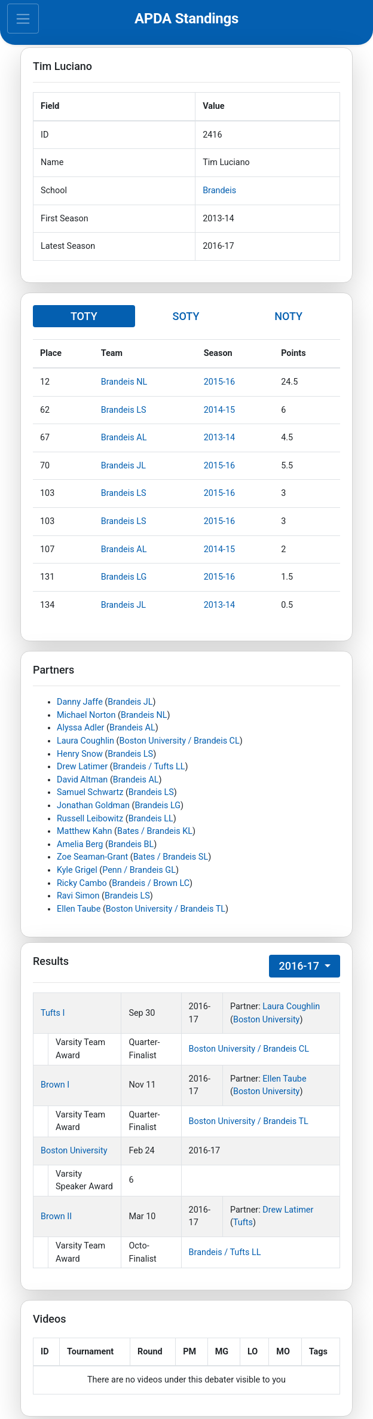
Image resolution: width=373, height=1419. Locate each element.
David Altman (82, 780)
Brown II (56, 1216)
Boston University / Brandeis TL (165, 909)
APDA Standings (186, 18)
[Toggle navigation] (23, 19)
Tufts (243, 1222)
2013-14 (220, 438)
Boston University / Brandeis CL (179, 741)
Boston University (266, 1020)
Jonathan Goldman (93, 805)
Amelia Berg (80, 844)
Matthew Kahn (84, 831)
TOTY (84, 316)
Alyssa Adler (80, 728)
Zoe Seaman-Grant (92, 857)
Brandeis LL (151, 819)
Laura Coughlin (85, 741)
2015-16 (220, 382)
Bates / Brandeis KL (154, 831)
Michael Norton (86, 715)
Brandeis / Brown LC (150, 883)
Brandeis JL (123, 466)
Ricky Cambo (82, 883)
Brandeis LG (124, 577)
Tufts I (53, 1013)
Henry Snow (80, 754)
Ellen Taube (78, 909)
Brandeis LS (123, 410)
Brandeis (219, 190)
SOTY (185, 316)
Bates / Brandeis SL (171, 857)
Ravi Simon (78, 896)
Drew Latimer (82, 767)
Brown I (55, 1085)
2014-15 (220, 410)
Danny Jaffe (80, 702)
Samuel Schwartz (90, 792)
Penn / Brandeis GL (139, 870)
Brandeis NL (124, 382)
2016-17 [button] (300, 966)
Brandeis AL (124, 438)
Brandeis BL (131, 844)
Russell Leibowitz (90, 819)
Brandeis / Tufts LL (149, 767)
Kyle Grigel (77, 870)
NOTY (288, 316)
